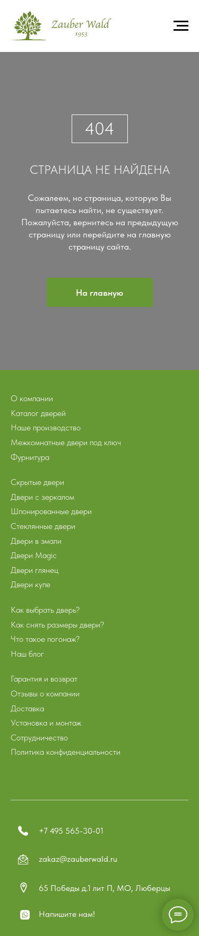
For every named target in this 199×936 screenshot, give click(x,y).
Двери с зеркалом (42, 497)
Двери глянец (34, 570)
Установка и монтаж (46, 723)
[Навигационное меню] (181, 26)
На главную (99, 292)
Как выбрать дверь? (45, 610)
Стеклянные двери (43, 526)
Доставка (27, 708)
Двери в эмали (36, 541)
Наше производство (46, 427)
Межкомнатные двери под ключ (66, 442)
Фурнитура (30, 457)
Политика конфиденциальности (65, 752)
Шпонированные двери (51, 511)
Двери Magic (34, 555)
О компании (32, 398)
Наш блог (27, 654)
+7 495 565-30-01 (71, 831)
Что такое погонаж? (45, 639)
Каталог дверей (38, 413)
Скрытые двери (37, 482)
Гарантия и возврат (44, 679)
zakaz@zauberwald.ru (78, 859)
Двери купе (30, 584)
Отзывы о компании (45, 693)
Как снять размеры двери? (57, 625)
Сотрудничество (39, 737)
